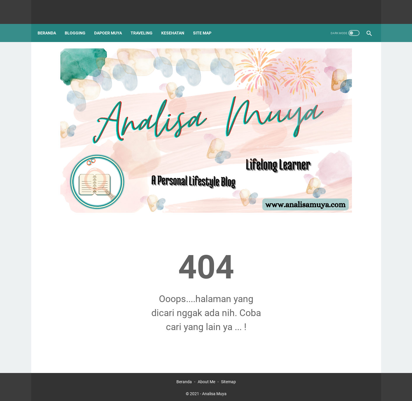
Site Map (206, 23)
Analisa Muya (214, 392)
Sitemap (228, 380)
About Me (206, 380)
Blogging (79, 23)
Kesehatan (176, 23)
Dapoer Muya (112, 23)
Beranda (51, 23)
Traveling (146, 23)
